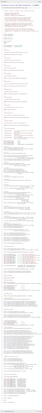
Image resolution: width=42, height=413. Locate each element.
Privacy (9, 411)
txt (37, 411)
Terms (12, 411)
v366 (16, 5)
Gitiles (6, 411)
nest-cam (12, 5)
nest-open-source (5, 5)
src (33, 5)
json (40, 411)
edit (26, 7)
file (23, 7)
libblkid (20, 5)
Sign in (40, 1)
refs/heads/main (26, 5)
